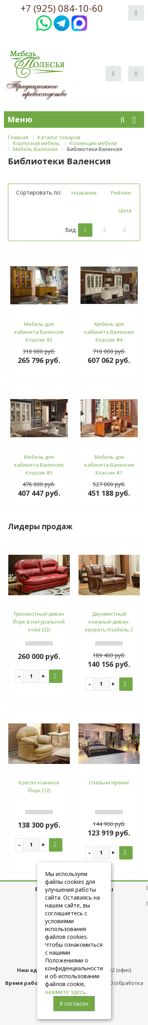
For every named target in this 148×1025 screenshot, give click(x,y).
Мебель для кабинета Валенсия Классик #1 (109, 464)
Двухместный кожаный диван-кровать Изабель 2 (109, 621)
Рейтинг (121, 192)
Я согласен (74, 1003)
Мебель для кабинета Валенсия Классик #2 (39, 331)
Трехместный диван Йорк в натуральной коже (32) (39, 621)
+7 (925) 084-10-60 (62, 8)
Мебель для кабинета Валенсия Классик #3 (39, 464)
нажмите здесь (65, 992)
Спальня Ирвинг (109, 782)
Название (84, 192)
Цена (124, 210)
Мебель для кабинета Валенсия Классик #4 (109, 331)
